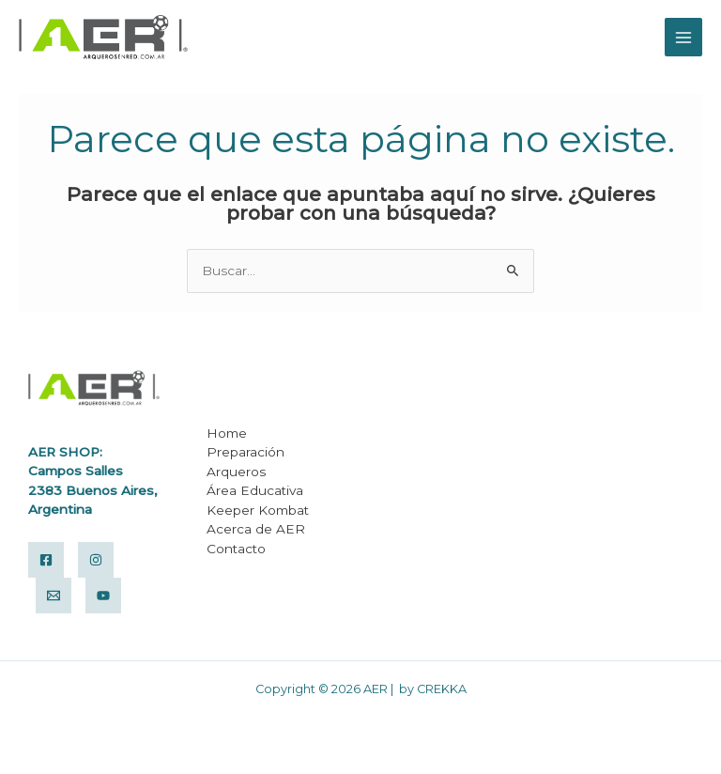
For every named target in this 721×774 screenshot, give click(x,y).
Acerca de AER (256, 528)
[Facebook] (46, 560)
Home (227, 433)
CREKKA (442, 689)
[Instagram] (96, 560)
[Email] (53, 595)
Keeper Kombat (258, 510)
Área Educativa (255, 490)
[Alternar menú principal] (684, 37)
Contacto (236, 548)
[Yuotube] (103, 595)
